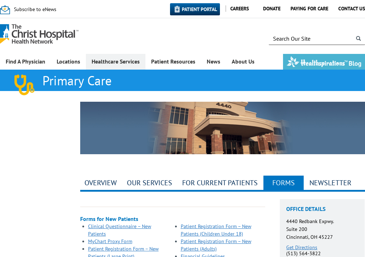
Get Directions (301, 247)
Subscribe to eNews (35, 9)
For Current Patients (220, 182)
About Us (243, 61)
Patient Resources (173, 61)
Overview (100, 182)
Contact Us (351, 8)
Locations (68, 61)
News (213, 61)
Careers (239, 8)
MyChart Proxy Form (110, 241)
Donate (272, 8)
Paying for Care (309, 8)
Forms (283, 182)
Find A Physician (25, 61)
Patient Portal (199, 9)
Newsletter (330, 182)
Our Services (149, 182)
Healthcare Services (116, 61)
